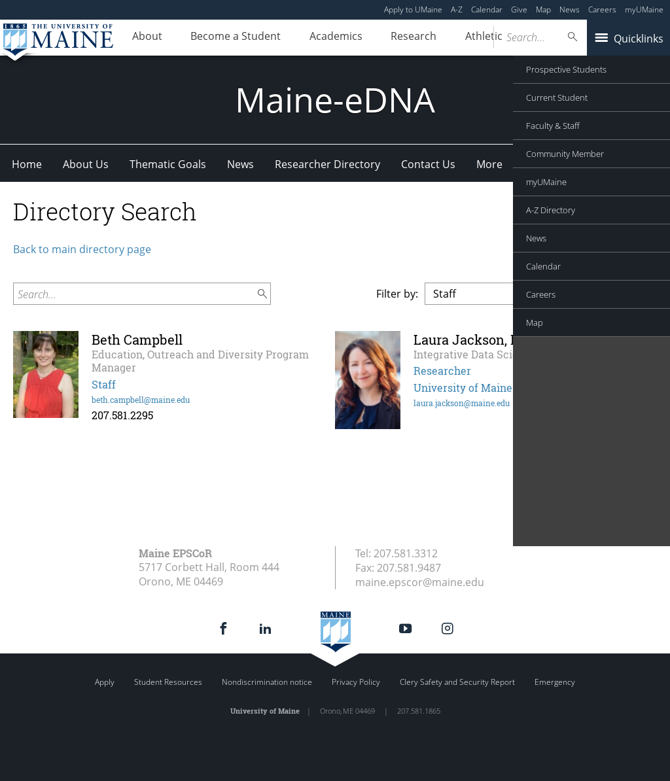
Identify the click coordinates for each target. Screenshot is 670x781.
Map (543, 9)
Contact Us (428, 164)
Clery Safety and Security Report (457, 681)
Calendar (486, 9)
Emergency (555, 681)
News (569, 9)
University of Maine (463, 387)
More (489, 164)
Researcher (442, 370)
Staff (104, 384)
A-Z (457, 9)
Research (392, 38)
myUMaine (644, 9)
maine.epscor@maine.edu (419, 582)
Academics (320, 38)
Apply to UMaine (413, 9)
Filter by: (397, 293)
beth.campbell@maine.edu (141, 399)
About (144, 38)
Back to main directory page (82, 249)
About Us (86, 164)
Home (27, 164)
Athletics (458, 38)
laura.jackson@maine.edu (462, 403)
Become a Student (226, 38)
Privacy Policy (356, 681)
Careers (602, 9)
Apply (105, 681)
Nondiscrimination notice (267, 681)
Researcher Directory (327, 164)
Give (519, 9)
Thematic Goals (168, 164)
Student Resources (168, 681)
